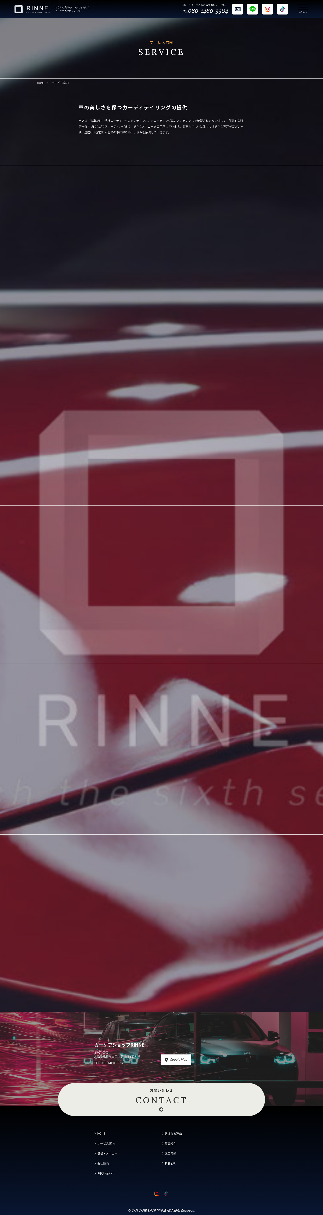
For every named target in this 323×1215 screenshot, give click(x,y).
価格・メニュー (106, 1153)
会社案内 (101, 1163)
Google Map (192, 1060)
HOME (99, 1133)
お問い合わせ (161, 1097)
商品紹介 (169, 1143)
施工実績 (169, 1153)
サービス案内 (104, 1143)
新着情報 (169, 1163)
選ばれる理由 (172, 1133)
